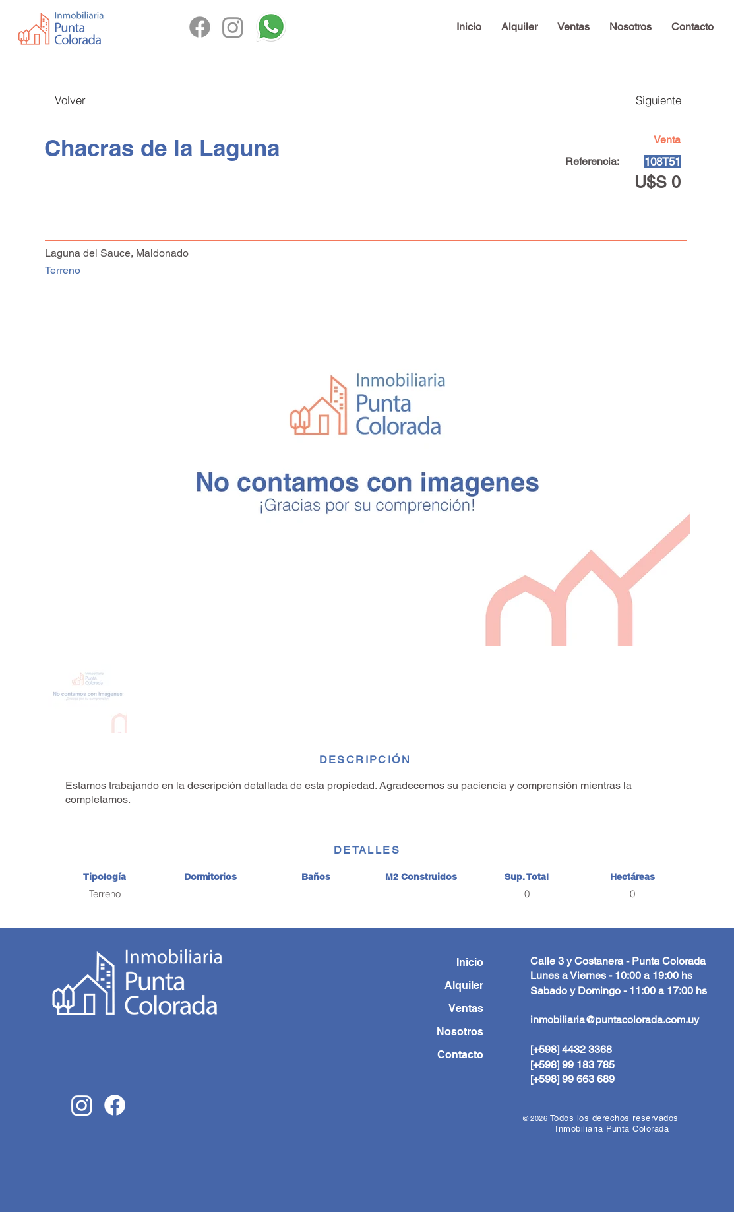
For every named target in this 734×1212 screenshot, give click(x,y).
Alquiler (463, 985)
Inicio (469, 962)
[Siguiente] (644, 100)
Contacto (460, 1054)
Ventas (465, 1008)
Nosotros (460, 1031)
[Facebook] (200, 27)
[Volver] (81, 100)
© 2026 (535, 1118)
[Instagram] (233, 27)
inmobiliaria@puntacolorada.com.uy (614, 1019)
